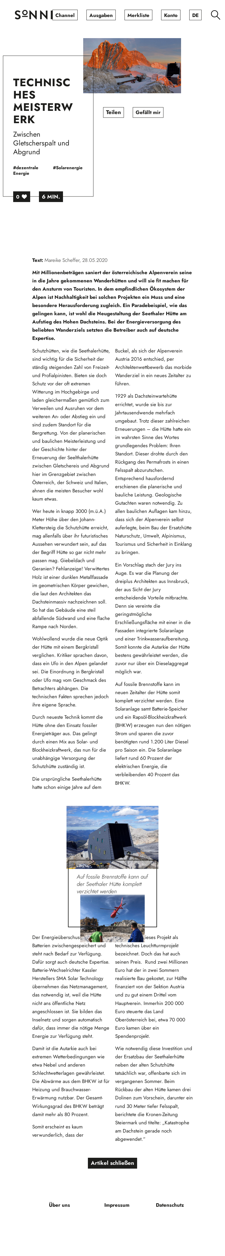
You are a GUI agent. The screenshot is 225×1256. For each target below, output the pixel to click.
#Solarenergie (82, 168)
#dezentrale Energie (40, 170)
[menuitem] (65, 15)
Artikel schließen (112, 1163)
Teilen (128, 112)
